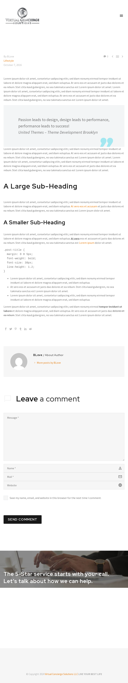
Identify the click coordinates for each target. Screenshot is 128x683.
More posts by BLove (49, 362)
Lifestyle (9, 60)
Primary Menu (121, 16)
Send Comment (22, 519)
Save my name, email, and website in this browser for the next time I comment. (55, 498)
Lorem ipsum (86, 242)
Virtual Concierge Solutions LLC (61, 674)
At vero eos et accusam (84, 206)
